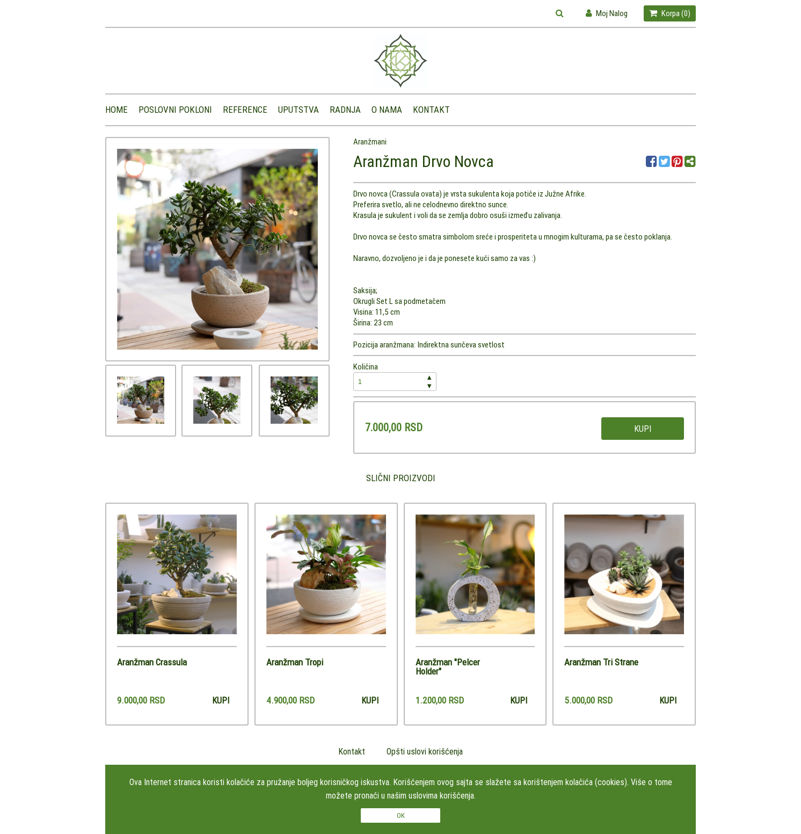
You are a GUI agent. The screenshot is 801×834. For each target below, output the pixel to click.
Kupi (642, 428)
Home (116, 109)
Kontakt (431, 109)
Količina (395, 376)
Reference (245, 109)
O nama (387, 109)
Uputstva (298, 109)
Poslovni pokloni (175, 109)
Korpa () (669, 13)
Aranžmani (370, 141)
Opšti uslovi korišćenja (425, 751)
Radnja (345, 109)
